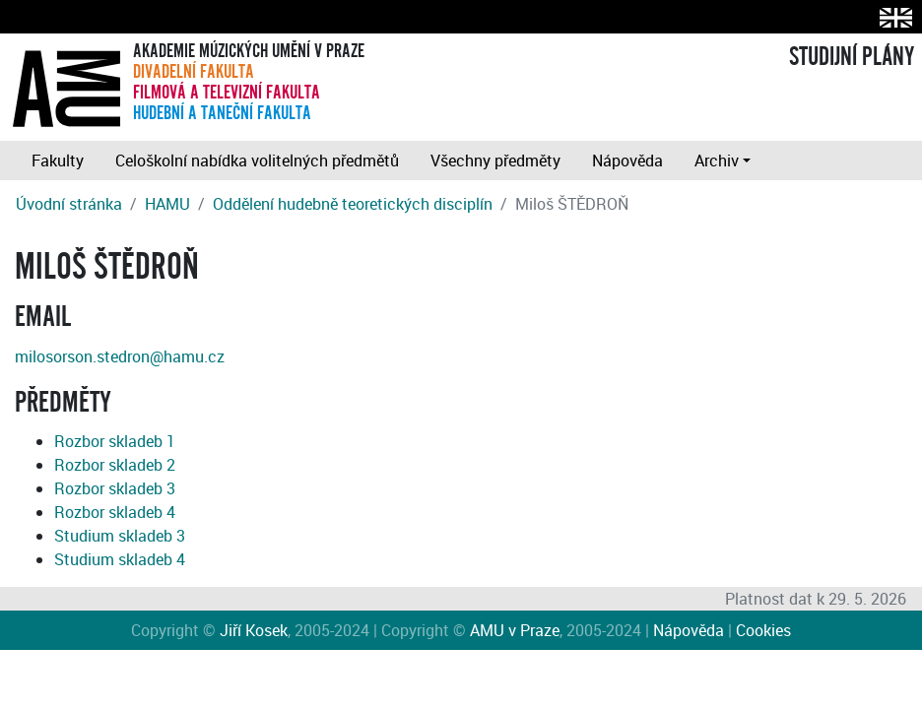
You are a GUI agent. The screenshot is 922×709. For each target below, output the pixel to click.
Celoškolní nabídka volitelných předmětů (257, 160)
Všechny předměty (495, 160)
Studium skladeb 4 (119, 559)
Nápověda (627, 160)
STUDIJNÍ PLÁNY (851, 57)
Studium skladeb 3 (119, 536)
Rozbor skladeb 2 (114, 465)
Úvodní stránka (69, 204)
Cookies (763, 630)
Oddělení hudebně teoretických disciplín (353, 204)
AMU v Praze (515, 630)
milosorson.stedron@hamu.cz (120, 356)
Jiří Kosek (254, 630)
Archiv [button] (716, 160)
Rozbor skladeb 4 (114, 512)
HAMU (167, 204)
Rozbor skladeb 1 (114, 441)
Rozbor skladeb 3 (114, 488)
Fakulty (58, 160)
